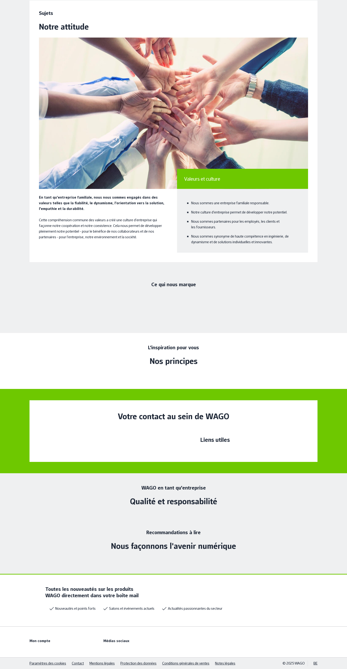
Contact (78, 663)
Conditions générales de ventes (185, 663)
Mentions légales (102, 663)
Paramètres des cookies (48, 663)
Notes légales (225, 663)
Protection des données (138, 663)
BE (315, 663)
